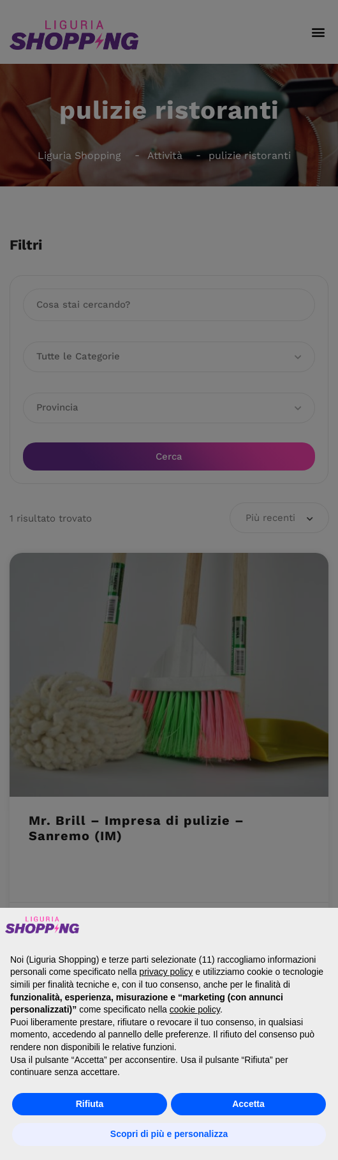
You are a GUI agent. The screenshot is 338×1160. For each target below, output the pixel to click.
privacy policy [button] (166, 972)
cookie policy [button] (195, 1009)
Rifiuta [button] (90, 1104)
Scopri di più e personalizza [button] (169, 1134)
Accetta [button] (248, 1104)
